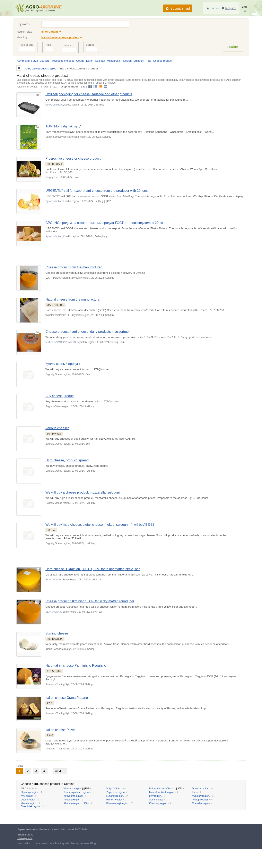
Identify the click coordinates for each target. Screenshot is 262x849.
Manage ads (24, 838)
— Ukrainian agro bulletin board (45, 829)
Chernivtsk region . (31, 806)
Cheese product (162, 60)
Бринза (44, 60)
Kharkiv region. (29, 803)
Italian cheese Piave (60, 730)
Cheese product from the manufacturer (73, 267)
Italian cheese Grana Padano (66, 697)
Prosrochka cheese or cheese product (73, 158)
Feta (148, 60)
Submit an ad (180, 8)
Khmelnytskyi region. (117, 803)
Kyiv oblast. (27, 796)
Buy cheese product (59, 396)
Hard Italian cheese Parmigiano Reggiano (75, 665)
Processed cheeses (62, 60)
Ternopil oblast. (200, 799)
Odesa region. (28, 799)
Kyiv (194, 792)
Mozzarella (113, 60)
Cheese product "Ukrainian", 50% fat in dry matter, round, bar (89, 601)
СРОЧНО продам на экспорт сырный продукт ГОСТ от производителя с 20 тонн (105, 223)
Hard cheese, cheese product (60, 37)
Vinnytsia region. (72, 788)
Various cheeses (57, 428)
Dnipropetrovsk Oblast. (161, 788)
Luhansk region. (115, 796)
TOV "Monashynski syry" (63, 126)
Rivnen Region (114, 799)
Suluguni (138, 60)
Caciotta (100, 60)
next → (60, 771)
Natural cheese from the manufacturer (73, 299)
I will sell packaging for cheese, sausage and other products (88, 94)
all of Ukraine (50, 31)
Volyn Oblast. (113, 788)
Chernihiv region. (201, 803)
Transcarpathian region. (76, 792)
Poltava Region (71, 799)
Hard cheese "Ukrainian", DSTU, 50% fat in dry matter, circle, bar (92, 569)
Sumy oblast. (156, 799)
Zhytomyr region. (30, 792)
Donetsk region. (200, 788)
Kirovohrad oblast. (73, 796)
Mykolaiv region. (201, 796)
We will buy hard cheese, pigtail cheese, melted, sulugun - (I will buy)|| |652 (99, 524)
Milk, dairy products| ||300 (40, 68)
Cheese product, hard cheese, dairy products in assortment (88, 331)
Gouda (80, 60)
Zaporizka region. (115, 792)
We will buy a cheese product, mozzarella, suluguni (82, 492)
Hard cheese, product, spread (67, 460)
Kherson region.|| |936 (75, 803)
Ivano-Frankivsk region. (162, 792)
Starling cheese (56, 633)
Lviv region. (155, 796)
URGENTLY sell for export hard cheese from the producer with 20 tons (96, 190)
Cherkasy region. (158, 803)
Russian (127, 60)
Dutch (89, 60)
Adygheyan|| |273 (27, 60)
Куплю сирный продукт (62, 363)
